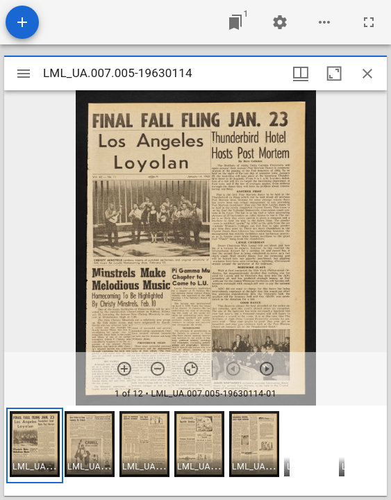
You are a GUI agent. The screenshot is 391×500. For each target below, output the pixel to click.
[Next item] (266, 368)
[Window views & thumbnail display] (300, 73)
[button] (35, 445)
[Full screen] (368, 22)
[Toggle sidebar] (23, 73)
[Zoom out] (157, 368)
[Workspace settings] (280, 22)
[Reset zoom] (191, 368)
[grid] (195, 451)
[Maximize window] (334, 73)
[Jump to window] (235, 22)
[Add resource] (22, 22)
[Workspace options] (324, 22)
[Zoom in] (124, 368)
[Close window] (367, 73)
